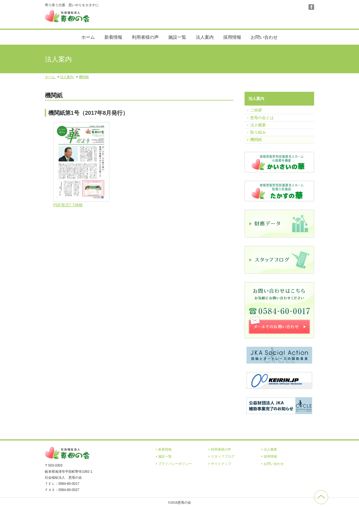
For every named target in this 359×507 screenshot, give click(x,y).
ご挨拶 (256, 110)
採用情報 (232, 37)
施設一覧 (177, 37)
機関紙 (256, 139)
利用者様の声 (145, 37)
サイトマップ (221, 464)
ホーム (88, 37)
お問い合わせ (264, 37)
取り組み (258, 132)
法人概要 (258, 125)
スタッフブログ (222, 456)
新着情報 (113, 37)
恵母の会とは (262, 117)
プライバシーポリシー (175, 464)
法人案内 (205, 37)
